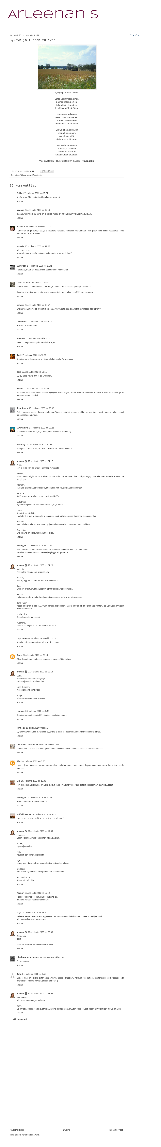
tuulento (21, 338)
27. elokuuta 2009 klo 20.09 (41, 408)
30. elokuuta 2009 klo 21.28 (51, 957)
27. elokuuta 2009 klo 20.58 (39, 444)
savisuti (20, 210)
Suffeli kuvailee (24, 814)
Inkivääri (21, 227)
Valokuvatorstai (47, 161)
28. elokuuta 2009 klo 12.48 (39, 797)
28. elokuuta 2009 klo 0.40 (37, 711)
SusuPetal (22, 266)
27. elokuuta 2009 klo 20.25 (41, 428)
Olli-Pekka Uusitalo (26, 744)
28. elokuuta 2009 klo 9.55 (33, 761)
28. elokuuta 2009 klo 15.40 (37, 893)
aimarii (20, 388)
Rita (18, 761)
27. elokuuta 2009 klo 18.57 (37, 305)
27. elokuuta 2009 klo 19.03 (38, 338)
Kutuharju (21, 444)
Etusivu (66, 1130)
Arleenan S (53, 15)
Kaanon (20, 893)
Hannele (21, 711)
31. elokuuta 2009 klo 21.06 (40, 993)
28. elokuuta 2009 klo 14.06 (40, 831)
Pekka (19, 193)
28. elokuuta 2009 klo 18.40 (34, 912)
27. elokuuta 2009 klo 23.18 (40, 672)
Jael (19, 355)
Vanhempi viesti (116, 1130)
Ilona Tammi (22, 408)
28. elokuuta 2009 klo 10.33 (33, 781)
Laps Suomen (23, 638)
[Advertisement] (66, 1107)
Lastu (19, 282)
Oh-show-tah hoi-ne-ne (28, 957)
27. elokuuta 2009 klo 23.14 (35, 655)
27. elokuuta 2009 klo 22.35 (43, 638)
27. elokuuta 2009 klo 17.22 (38, 227)
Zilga (19, 912)
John (19, 974)
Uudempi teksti (17, 1130)
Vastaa (20, 201)
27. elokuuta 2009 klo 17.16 (37, 210)
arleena (20, 461)
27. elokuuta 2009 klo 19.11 (34, 372)
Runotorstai (62, 161)
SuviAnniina (22, 428)
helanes (20, 305)
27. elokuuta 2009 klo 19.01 (39, 322)
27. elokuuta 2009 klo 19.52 (36, 388)
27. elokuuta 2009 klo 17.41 (39, 266)
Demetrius (22, 322)
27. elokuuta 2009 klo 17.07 (35, 193)
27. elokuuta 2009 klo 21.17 (40, 461)
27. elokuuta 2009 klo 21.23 (40, 565)
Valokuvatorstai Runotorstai (31, 175)
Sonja (19, 655)
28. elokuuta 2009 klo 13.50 (44, 814)
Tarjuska (21, 728)
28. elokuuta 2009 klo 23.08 (40, 932)
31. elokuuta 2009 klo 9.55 (34, 974)
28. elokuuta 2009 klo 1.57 (37, 728)
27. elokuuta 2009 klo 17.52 (35, 282)
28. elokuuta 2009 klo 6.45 (47, 744)
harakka (20, 246)
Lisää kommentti (19, 1019)
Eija (18, 781)
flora (19, 372)
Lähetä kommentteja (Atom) (27, 1135)
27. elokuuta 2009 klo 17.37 (37, 246)
